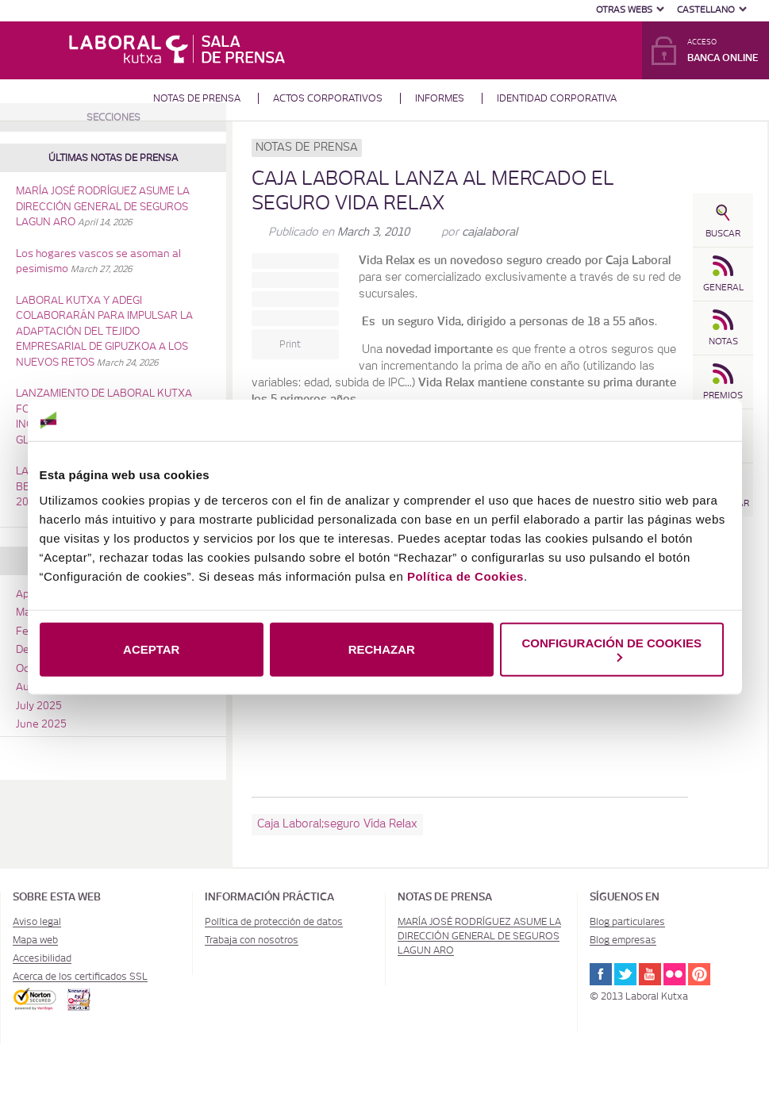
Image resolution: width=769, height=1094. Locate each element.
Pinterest (699, 974)
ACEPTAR (151, 649)
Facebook (601, 974)
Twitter (625, 974)
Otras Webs (624, 10)
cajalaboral (489, 232)
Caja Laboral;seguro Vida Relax (337, 824)
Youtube (650, 974)
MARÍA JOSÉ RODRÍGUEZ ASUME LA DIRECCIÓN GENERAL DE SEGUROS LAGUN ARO (103, 207)
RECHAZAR (381, 649)
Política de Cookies (465, 575)
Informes (439, 98)
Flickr (674, 974)
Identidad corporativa (557, 98)
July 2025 (39, 706)
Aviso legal (37, 922)
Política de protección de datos (274, 922)
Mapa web (35, 940)
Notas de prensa (196, 98)
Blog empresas (623, 940)
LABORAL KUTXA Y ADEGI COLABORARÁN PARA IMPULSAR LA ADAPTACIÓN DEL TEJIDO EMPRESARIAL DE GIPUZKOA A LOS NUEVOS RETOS (104, 332)
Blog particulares (627, 922)
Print (290, 344)
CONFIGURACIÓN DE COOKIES (611, 648)
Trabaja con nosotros (251, 940)
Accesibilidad (42, 958)
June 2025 (41, 725)
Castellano (706, 10)
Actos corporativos (328, 98)
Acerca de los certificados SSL (80, 976)
